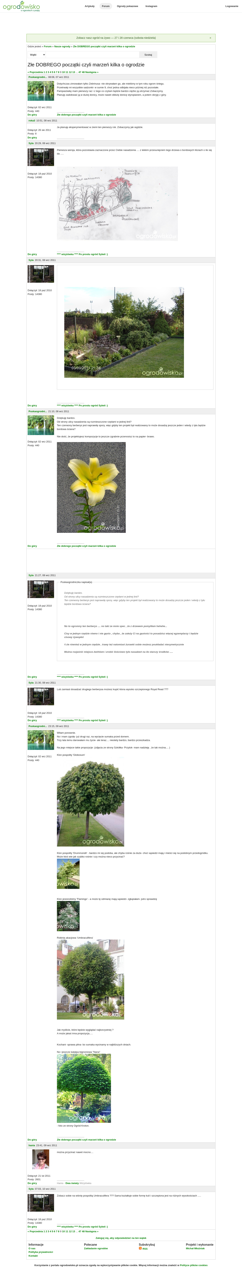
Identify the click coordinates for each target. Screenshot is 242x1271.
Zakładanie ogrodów (96, 1248)
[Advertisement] (121, 23)
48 (83, 72)
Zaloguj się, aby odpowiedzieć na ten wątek (121, 1238)
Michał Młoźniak (195, 1248)
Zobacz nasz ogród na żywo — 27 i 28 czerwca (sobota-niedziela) (116, 37)
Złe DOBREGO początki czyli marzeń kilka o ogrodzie (104, 46)
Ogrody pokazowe (127, 6)
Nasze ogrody (62, 46)
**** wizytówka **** (68, 254)
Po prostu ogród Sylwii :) (93, 254)
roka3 (32, 120)
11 (66, 72)
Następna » (91, 72)
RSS (143, 1248)
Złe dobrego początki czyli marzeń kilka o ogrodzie (86, 114)
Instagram (151, 6)
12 (70, 72)
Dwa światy (72, 1183)
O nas (32, 1248)
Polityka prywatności (41, 1252)
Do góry (32, 114)
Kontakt (33, 1255)
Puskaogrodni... (38, 77)
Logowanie (232, 6)
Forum (105, 6)
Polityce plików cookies (194, 1265)
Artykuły (90, 6)
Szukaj (148, 54)
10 (63, 72)
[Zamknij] (210, 38)
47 (79, 72)
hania (32, 1145)
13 (73, 72)
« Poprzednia (35, 72)
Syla (31, 143)
